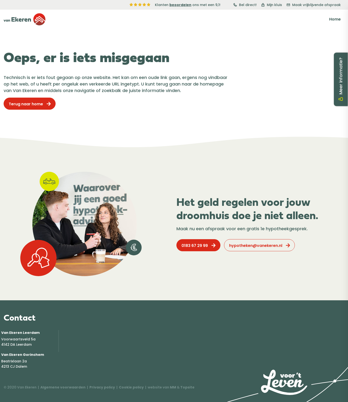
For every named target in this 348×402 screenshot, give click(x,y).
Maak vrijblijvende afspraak (314, 4)
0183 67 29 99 (194, 245)
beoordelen (180, 4)
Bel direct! (245, 4)
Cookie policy (131, 387)
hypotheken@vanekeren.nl (255, 245)
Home (335, 19)
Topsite (187, 387)
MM (173, 387)
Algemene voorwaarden (63, 387)
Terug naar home (26, 104)
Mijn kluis (271, 4)
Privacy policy (102, 387)
